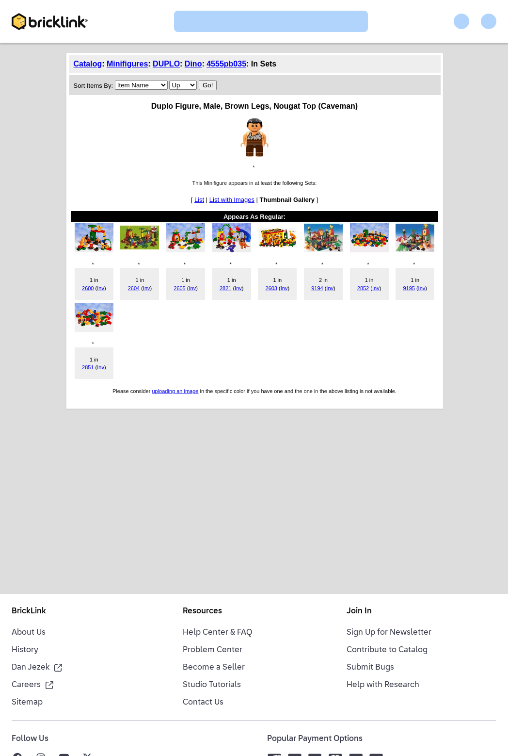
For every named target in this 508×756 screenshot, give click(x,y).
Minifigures (127, 64)
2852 (363, 288)
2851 (88, 367)
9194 (317, 288)
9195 (408, 288)
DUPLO (166, 64)
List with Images (231, 199)
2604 (134, 288)
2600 (88, 288)
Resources (202, 611)
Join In (359, 611)
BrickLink (29, 611)
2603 (271, 288)
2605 (179, 288)
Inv (100, 288)
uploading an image (175, 391)
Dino (193, 64)
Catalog (88, 64)
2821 (225, 288)
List (199, 199)
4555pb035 (226, 64)
